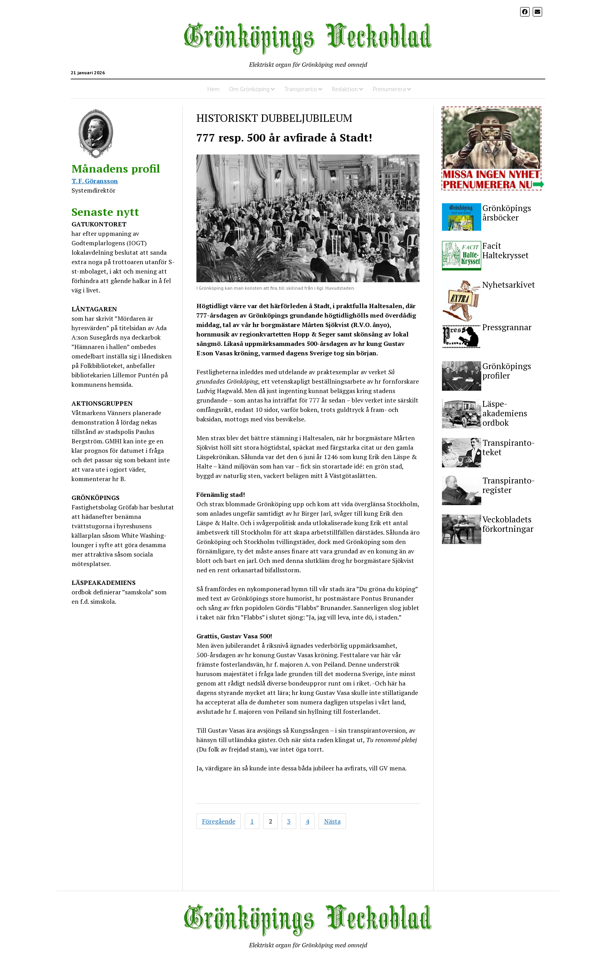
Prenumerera (389, 89)
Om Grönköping (249, 89)
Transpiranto (300, 89)
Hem (213, 89)
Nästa (332, 821)
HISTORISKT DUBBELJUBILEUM (274, 117)
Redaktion (345, 89)
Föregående (218, 821)
